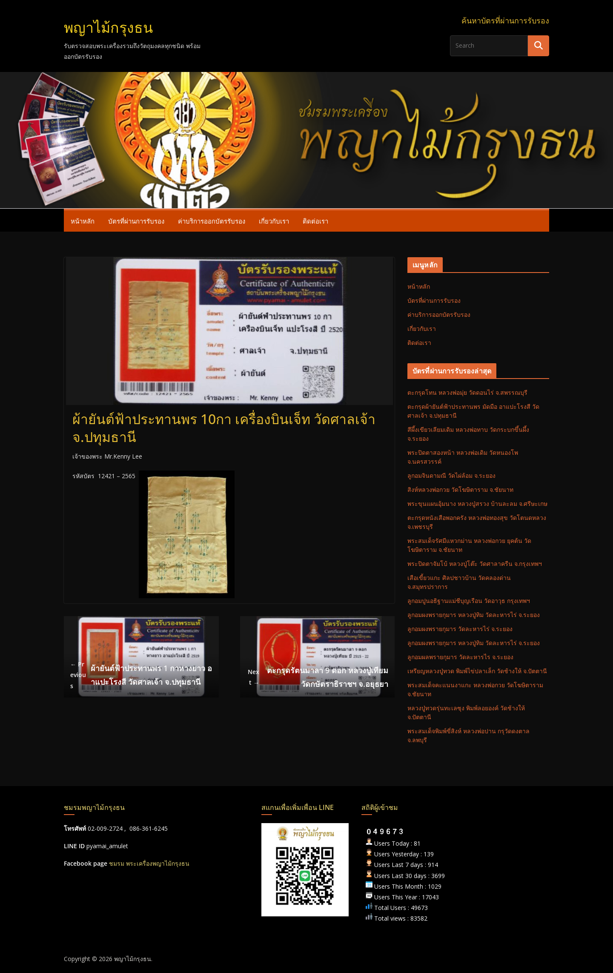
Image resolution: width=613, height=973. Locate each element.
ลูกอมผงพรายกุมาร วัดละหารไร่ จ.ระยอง (460, 629)
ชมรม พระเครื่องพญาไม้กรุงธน (149, 863)
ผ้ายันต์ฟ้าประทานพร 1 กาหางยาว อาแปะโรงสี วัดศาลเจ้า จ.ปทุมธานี (141, 675)
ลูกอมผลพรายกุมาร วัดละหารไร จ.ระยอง (460, 657)
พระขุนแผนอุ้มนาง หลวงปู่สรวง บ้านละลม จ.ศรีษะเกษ (477, 503)
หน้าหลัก (83, 221)
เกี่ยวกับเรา (274, 221)
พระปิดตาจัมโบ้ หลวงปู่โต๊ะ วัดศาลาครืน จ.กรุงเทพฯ (474, 564)
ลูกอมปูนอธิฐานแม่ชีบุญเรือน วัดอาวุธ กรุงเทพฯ (468, 601)
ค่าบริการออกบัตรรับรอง (211, 221)
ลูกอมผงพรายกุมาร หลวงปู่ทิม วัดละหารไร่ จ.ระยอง (473, 615)
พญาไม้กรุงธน (108, 28)
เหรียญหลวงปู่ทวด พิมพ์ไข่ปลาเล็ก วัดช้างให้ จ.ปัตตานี (477, 671)
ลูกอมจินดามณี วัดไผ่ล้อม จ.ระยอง (451, 475)
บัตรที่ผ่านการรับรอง (136, 221)
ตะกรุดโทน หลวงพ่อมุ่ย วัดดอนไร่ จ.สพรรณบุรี (467, 392)
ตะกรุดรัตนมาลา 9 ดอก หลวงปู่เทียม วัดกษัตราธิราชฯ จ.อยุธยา (317, 677)
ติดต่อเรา (315, 221)
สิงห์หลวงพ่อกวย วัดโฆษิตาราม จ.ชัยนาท (460, 489)
